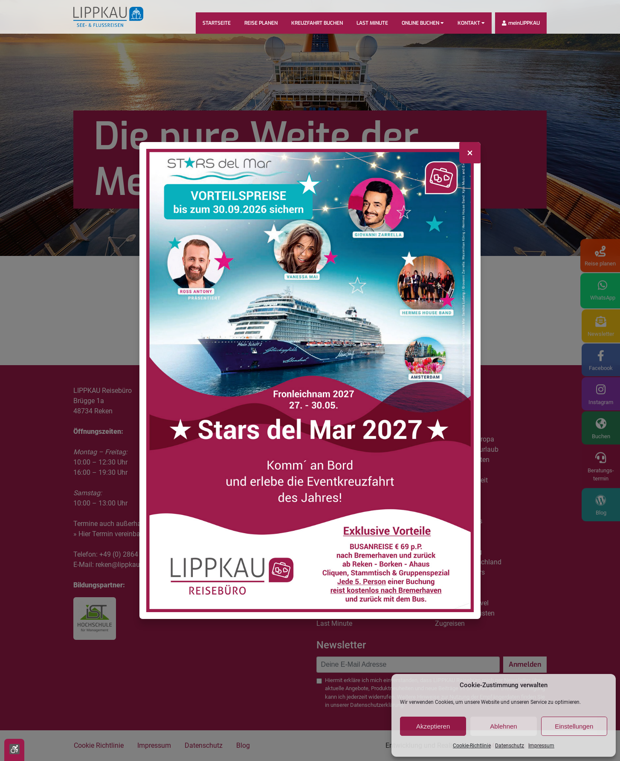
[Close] (470, 152)
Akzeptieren (433, 726)
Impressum (541, 746)
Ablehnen (503, 726)
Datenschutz (509, 746)
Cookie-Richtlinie (472, 746)
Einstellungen (574, 726)
